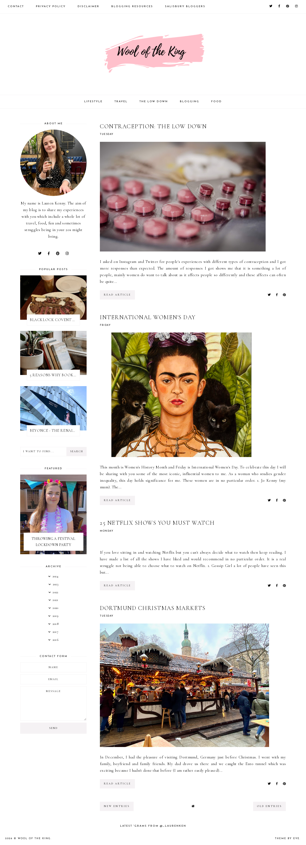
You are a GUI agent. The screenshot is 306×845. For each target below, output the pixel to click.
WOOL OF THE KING (34, 838)
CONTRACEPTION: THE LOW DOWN (153, 126)
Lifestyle (93, 101)
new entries (117, 806)
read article (117, 294)
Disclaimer (88, 6)
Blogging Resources (132, 6)
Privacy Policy (51, 6)
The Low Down (153, 101)
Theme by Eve (287, 838)
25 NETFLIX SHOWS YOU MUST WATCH (157, 522)
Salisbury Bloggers (185, 6)
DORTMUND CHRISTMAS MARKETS (152, 608)
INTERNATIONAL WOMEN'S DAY (148, 317)
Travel (121, 101)
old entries (269, 806)
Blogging (189, 101)
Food (216, 101)
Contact (16, 6)
